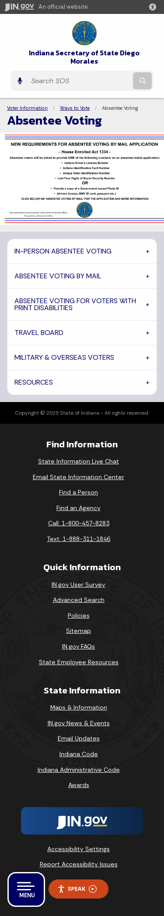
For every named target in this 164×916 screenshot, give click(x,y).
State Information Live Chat (78, 461)
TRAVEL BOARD (38, 332)
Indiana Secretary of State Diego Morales (84, 57)
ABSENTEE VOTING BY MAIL (57, 276)
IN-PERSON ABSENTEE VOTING (63, 251)
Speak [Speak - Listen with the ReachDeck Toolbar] (77, 889)
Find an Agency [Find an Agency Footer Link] (78, 508)
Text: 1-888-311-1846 (78, 539)
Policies (79, 615)
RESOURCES (33, 382)
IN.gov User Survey (78, 584)
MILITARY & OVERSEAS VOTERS (64, 357)
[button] (154, 6)
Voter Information (27, 108)
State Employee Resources (79, 662)
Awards (78, 785)
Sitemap (78, 631)
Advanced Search (79, 600)
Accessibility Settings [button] (78, 849)
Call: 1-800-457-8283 (78, 523)
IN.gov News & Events (79, 723)
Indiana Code (78, 754)
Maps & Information (78, 707)
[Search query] (79, 81)
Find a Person (78, 492)
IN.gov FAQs (78, 646)
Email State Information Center (78, 477)
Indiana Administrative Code (79, 770)
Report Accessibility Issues (79, 864)
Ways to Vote (75, 108)
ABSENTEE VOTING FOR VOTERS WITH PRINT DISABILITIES (75, 304)
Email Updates (79, 738)
